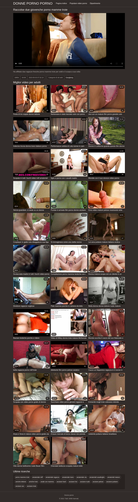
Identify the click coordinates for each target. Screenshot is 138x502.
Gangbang (69, 77)
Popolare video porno (78, 3)
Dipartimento (95, 3)
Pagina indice (61, 3)
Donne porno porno (33, 3)
